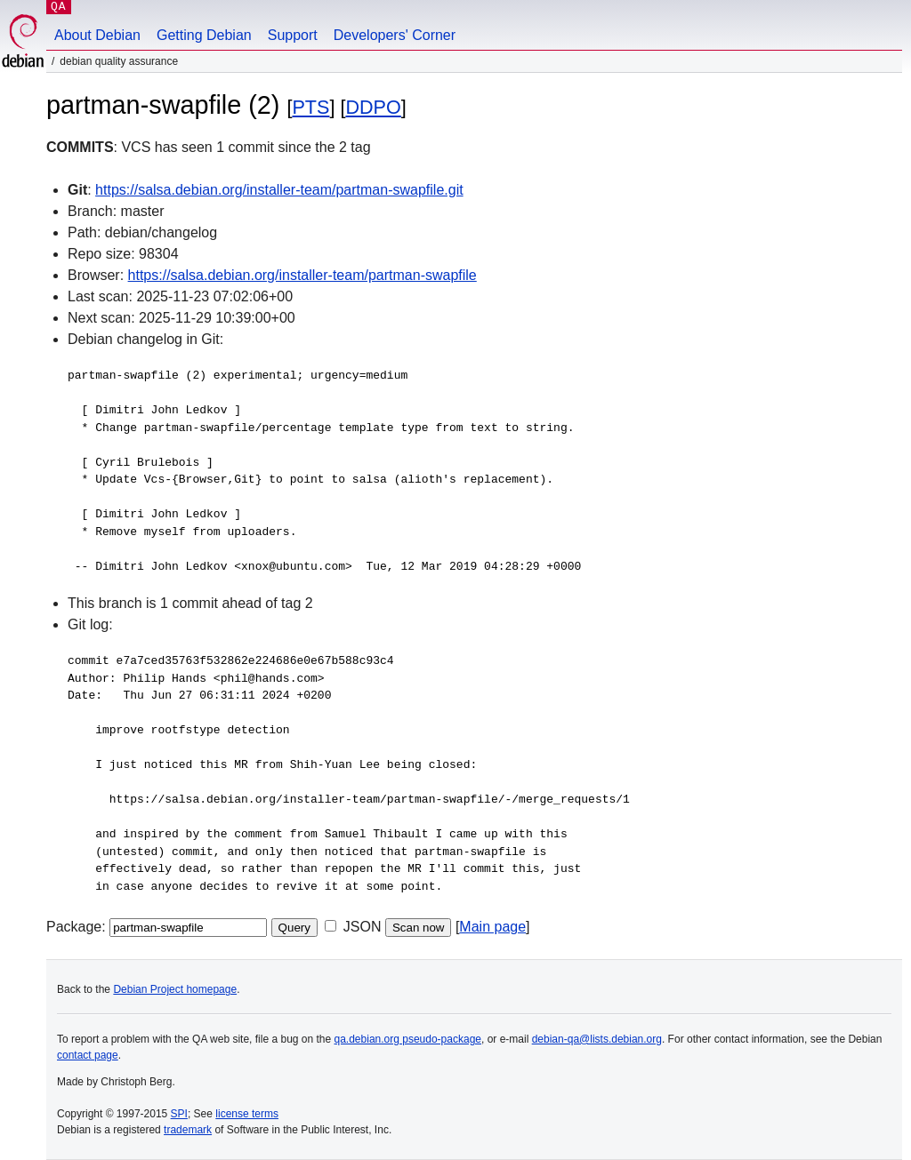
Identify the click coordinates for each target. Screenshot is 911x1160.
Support (293, 35)
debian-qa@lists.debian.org (597, 1039)
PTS (310, 107)
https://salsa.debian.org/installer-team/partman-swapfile (302, 275)
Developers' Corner (395, 35)
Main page (492, 926)
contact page (87, 1055)
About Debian (97, 35)
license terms (246, 1114)
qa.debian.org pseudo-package (408, 1039)
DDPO (372, 107)
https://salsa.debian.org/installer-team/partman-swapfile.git (279, 189)
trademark (188, 1130)
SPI (179, 1114)
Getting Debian (204, 35)
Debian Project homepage (175, 989)
